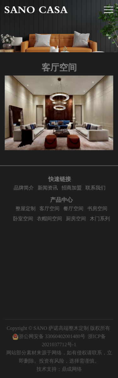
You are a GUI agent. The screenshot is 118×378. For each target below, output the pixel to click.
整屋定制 (27, 208)
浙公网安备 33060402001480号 (48, 336)
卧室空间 (24, 218)
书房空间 (99, 208)
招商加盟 (72, 187)
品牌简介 (24, 187)
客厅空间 (51, 208)
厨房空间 (77, 218)
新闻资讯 (48, 187)
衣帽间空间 (51, 218)
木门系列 (101, 218)
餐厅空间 (75, 208)
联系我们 (96, 187)
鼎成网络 (72, 369)
